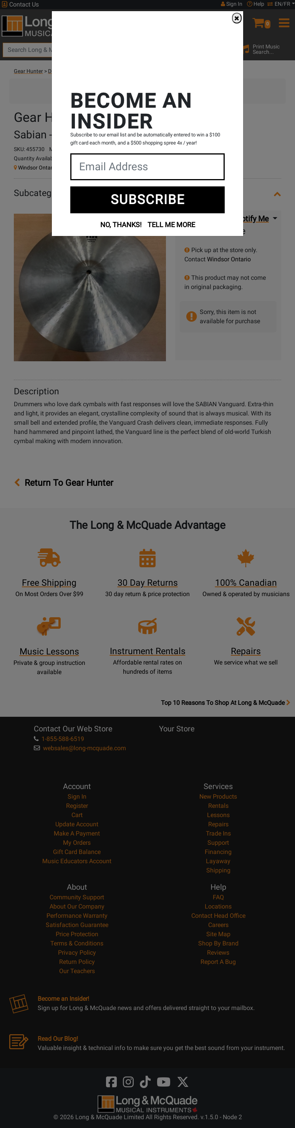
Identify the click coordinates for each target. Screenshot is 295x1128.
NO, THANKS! (121, 225)
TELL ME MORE (171, 225)
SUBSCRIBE (148, 199)
